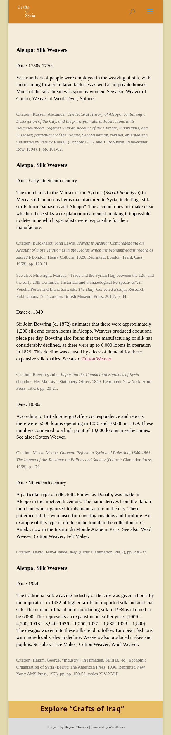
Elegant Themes (76, 727)
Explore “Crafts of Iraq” (82, 708)
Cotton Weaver (96, 359)
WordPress (117, 727)
